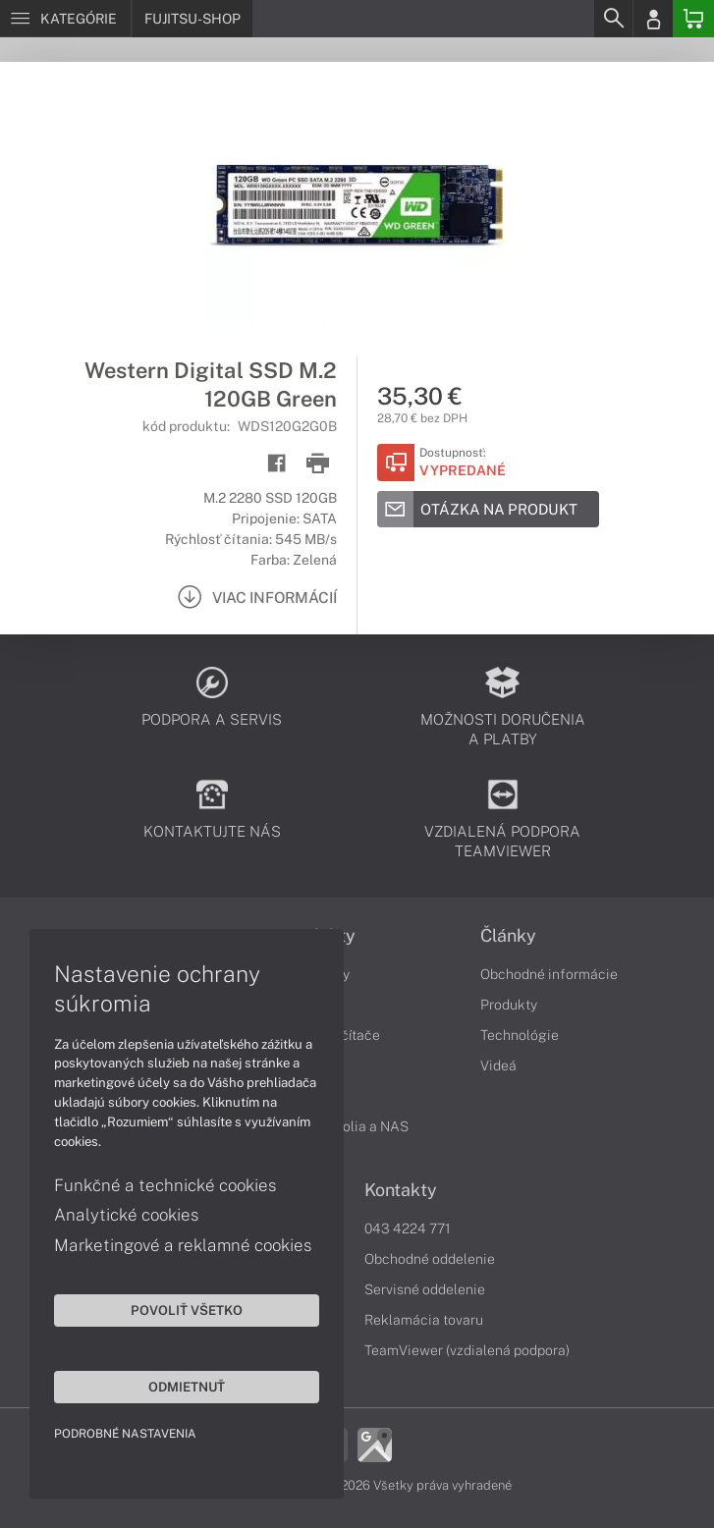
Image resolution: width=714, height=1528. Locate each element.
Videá (498, 1065)
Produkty (508, 1004)
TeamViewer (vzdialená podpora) (467, 1350)
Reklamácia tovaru (423, 1320)
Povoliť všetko (187, 1310)
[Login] (653, 18)
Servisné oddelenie (424, 1289)
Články (508, 936)
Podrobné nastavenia (125, 1434)
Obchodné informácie (549, 974)
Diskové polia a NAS (345, 1126)
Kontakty (400, 1190)
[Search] (612, 18)
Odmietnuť (186, 1386)
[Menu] (65, 18)
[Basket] (693, 18)
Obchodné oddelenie (429, 1259)
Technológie (519, 1035)
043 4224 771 (407, 1228)
